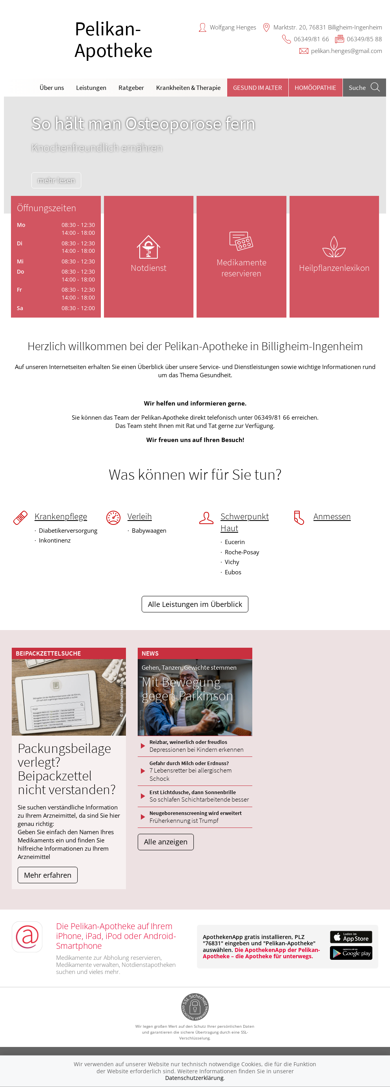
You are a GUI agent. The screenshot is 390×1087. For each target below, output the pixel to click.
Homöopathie (315, 87)
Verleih (140, 516)
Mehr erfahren (47, 875)
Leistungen (91, 87)
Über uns (52, 87)
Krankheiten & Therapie (188, 87)
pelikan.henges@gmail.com (346, 51)
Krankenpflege (61, 516)
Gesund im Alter (257, 87)
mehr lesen (58, 180)
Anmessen (332, 516)
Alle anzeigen (166, 841)
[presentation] (15, 157)
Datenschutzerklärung (194, 1078)
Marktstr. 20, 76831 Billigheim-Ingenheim (327, 27)
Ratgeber (131, 87)
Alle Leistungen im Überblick (195, 604)
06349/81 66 (311, 39)
